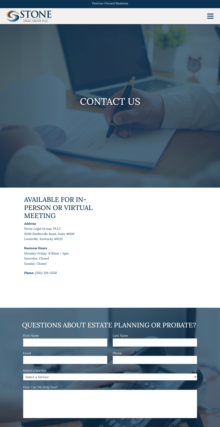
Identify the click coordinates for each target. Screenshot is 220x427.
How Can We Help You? (40, 387)
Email (27, 353)
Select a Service (34, 370)
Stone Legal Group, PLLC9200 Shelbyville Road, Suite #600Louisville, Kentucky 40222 (49, 234)
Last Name (120, 335)
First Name (31, 335)
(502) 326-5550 (46, 273)
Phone (117, 353)
